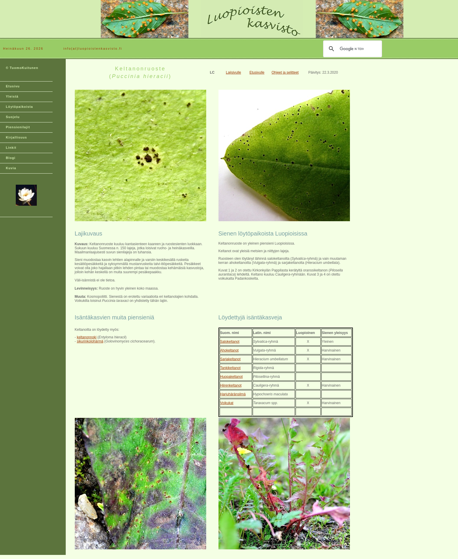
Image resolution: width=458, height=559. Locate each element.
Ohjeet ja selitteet (285, 72)
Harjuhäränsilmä (233, 394)
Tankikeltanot (230, 368)
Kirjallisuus (16, 137)
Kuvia (11, 168)
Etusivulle (256, 72)
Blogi (10, 158)
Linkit (11, 147)
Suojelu (13, 117)
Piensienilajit (18, 127)
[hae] (352, 48)
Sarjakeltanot (230, 359)
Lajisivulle (233, 72)
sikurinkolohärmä (90, 341)
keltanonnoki (86, 337)
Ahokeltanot (229, 350)
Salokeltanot (230, 342)
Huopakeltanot (231, 377)
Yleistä (12, 96)
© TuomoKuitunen (22, 68)
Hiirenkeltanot (231, 385)
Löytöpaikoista (19, 106)
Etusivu (13, 86)
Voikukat (226, 403)
